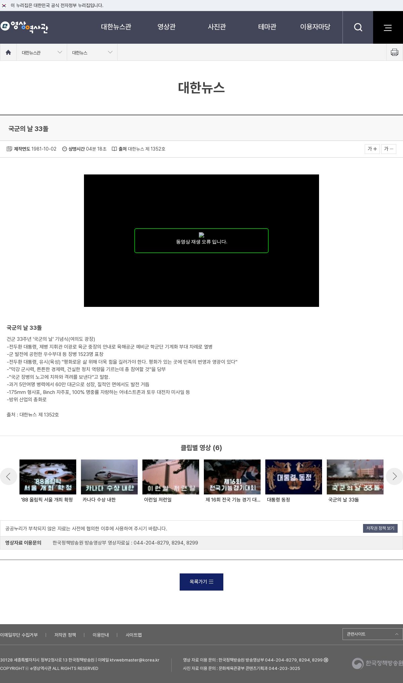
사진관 (217, 27)
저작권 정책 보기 (380, 528)
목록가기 (201, 582)
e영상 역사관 (24, 27)
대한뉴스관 (116, 27)
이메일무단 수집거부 (19, 635)
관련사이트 (356, 634)
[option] (47, 481)
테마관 (267, 27)
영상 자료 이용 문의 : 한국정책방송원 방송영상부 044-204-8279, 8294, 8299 (253, 659)
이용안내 (101, 635)
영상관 (167, 27)
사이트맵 (134, 635)
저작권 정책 (65, 635)
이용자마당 (315, 27)
